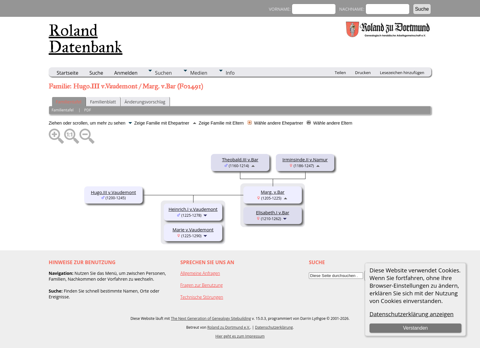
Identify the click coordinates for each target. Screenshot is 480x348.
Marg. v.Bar (273, 192)
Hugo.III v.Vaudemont (113, 192)
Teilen (340, 72)
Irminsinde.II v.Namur (305, 159)
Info (230, 72)
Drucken (363, 72)
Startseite (67, 72)
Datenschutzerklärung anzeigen (411, 314)
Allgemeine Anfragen (200, 273)
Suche (96, 72)
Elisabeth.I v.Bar (272, 212)
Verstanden (415, 328)
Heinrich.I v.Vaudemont (192, 209)
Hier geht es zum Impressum (240, 336)
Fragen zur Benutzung (201, 285)
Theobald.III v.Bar (240, 159)
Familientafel (68, 102)
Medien (198, 72)
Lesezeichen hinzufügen (402, 72)
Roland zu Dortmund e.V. (228, 327)
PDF (87, 110)
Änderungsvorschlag (145, 102)
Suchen (163, 72)
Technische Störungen (201, 297)
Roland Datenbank (85, 38)
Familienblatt (103, 102)
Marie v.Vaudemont (193, 229)
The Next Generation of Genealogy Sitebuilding (211, 318)
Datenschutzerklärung (274, 327)
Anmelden (125, 72)
